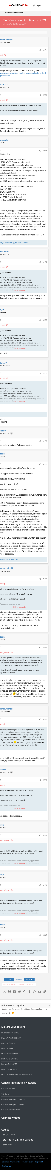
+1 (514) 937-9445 (8, 1134)
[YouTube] (22, 1123)
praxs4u (9, 24)
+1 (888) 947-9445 (8, 1144)
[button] (4, 5)
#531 (45, 373)
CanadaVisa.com (8, 1089)
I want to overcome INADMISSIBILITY (16, 1074)
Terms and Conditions (21, 1009)
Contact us (6, 1009)
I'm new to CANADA (9, 1059)
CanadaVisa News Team (10, 1110)
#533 (45, 464)
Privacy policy (36, 1009)
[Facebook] (3, 1123)
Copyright (39, 1162)
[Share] (40, 50)
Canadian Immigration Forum (12, 1099)
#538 (45, 835)
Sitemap (5, 1162)
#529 (45, 262)
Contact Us (6, 1166)
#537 (45, 780)
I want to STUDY (8, 1043)
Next (29, 979)
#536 (45, 719)
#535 (45, 647)
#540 (45, 935)
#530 (45, 320)
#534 (45, 579)
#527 (45, 95)
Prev (9, 979)
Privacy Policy (27, 1162)
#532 (45, 441)
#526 (45, 50)
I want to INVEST (8, 1048)
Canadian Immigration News (12, 1104)
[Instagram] (8, 1123)
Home (4, 1013)
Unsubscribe (15, 1162)
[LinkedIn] (12, 1123)
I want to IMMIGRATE (10, 1033)
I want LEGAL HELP (9, 1069)
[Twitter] (17, 1123)
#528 (45, 150)
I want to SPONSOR (9, 1053)
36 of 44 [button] (19, 979)
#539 (45, 885)
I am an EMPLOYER (9, 1064)
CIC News (5, 1094)
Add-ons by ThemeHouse (38, 1158)
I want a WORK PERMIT (11, 1038)
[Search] (46, 5)
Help (45, 1009)
